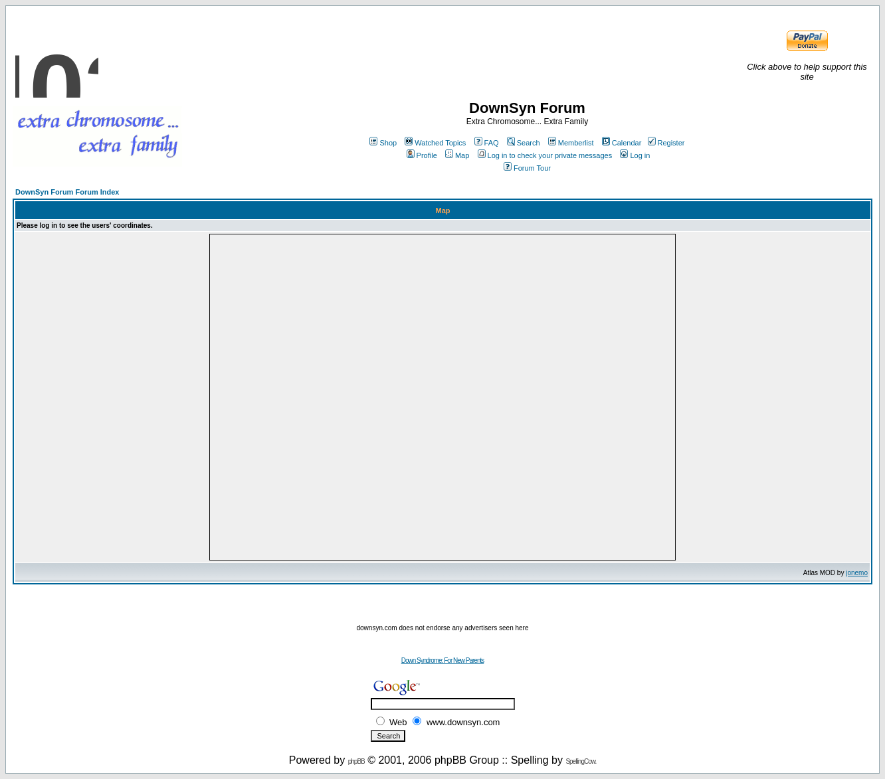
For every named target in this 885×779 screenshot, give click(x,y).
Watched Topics (435, 143)
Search (523, 143)
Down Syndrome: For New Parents (442, 660)
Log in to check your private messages (545, 155)
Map (457, 155)
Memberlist (571, 143)
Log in (635, 155)
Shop (383, 143)
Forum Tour (527, 168)
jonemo (857, 572)
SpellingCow (580, 761)
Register (666, 143)
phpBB (356, 761)
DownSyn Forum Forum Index (67, 192)
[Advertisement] (442, 604)
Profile (422, 155)
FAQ (486, 143)
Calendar (622, 143)
